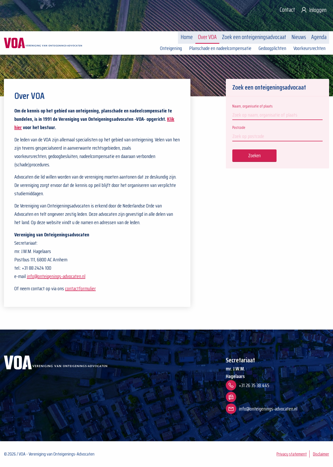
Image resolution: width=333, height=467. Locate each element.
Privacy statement (292, 454)
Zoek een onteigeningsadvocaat (254, 37)
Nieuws (298, 37)
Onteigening (171, 48)
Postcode (277, 132)
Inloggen (313, 10)
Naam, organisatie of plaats (277, 111)
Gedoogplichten (272, 48)
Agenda (318, 37)
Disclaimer (321, 454)
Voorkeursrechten (309, 48)
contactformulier (80, 288)
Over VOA (207, 37)
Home (187, 37)
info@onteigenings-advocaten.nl (56, 276)
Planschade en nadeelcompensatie (220, 48)
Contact (287, 9)
